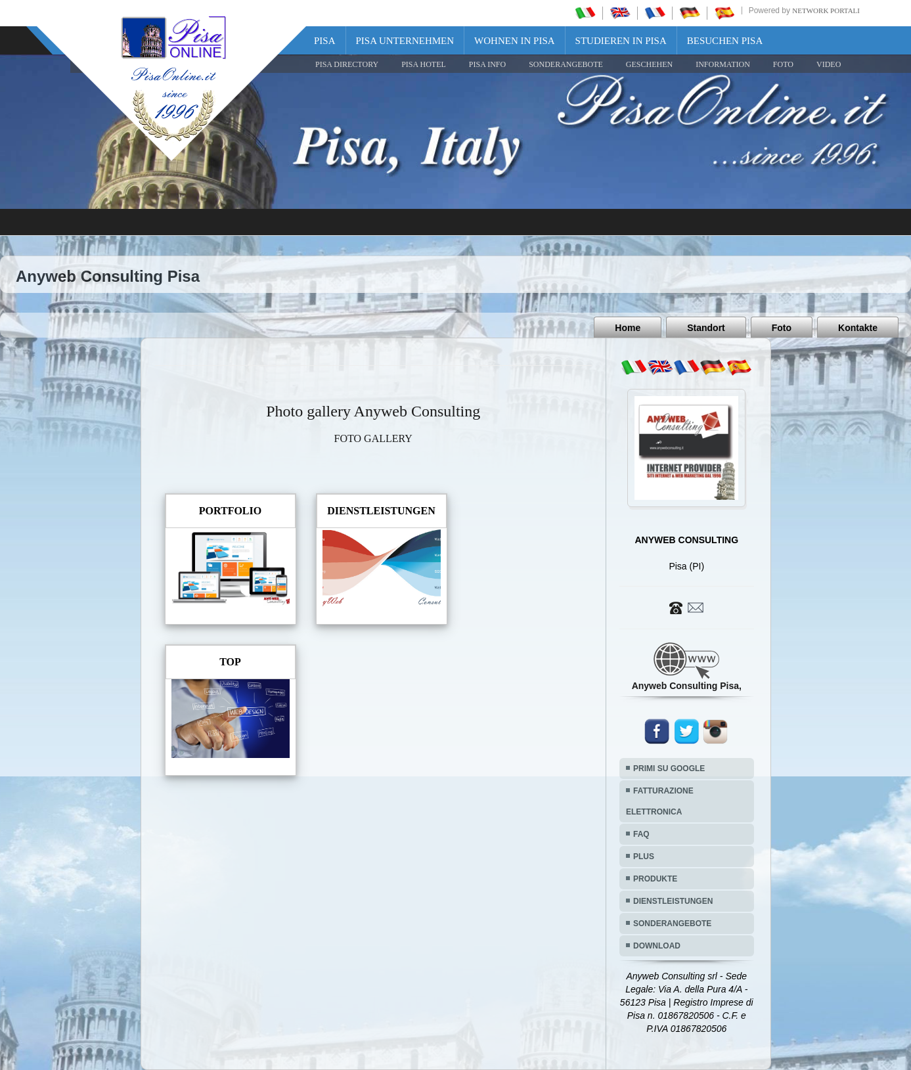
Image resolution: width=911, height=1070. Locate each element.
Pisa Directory (346, 64)
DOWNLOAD (656, 945)
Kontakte (858, 328)
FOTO (783, 64)
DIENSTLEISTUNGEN (673, 901)
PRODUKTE (655, 878)
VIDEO (828, 64)
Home (627, 328)
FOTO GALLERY (373, 438)
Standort (706, 328)
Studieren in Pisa (621, 40)
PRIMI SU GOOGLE (669, 768)
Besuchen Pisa (725, 40)
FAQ (641, 834)
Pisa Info (487, 64)
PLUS (643, 856)
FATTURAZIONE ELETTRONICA (660, 801)
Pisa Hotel (423, 64)
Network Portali (826, 10)
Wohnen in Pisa (514, 40)
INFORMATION (723, 64)
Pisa (325, 40)
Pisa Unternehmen (405, 40)
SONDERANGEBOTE (566, 64)
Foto (781, 328)
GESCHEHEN (649, 64)
